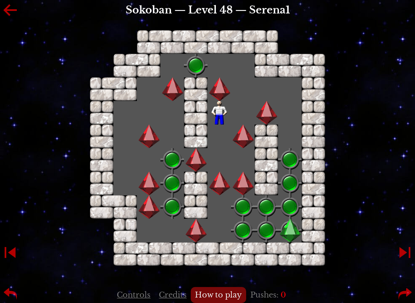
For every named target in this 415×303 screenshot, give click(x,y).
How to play (218, 295)
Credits (172, 295)
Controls (133, 295)
